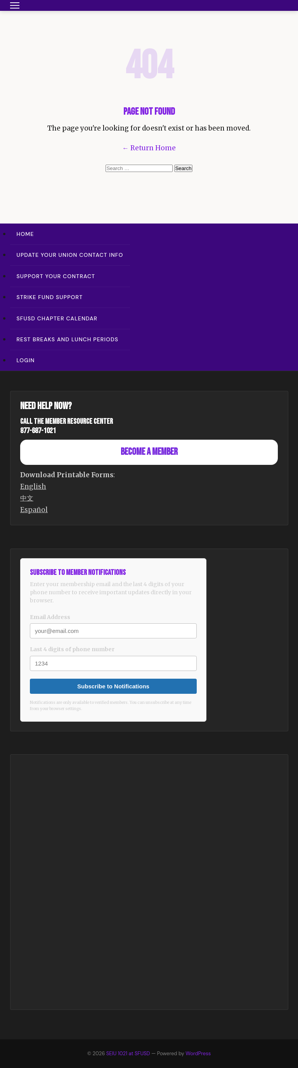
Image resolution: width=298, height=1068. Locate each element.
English (33, 486)
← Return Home (149, 148)
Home (25, 233)
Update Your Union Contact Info (70, 254)
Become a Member (149, 452)
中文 (26, 498)
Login (26, 360)
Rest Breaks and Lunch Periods (68, 339)
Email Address (50, 617)
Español (34, 510)
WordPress (198, 1053)
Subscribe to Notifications (113, 686)
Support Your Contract (56, 276)
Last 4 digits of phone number (72, 649)
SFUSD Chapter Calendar (57, 318)
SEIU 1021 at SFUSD (128, 1053)
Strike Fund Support (50, 297)
